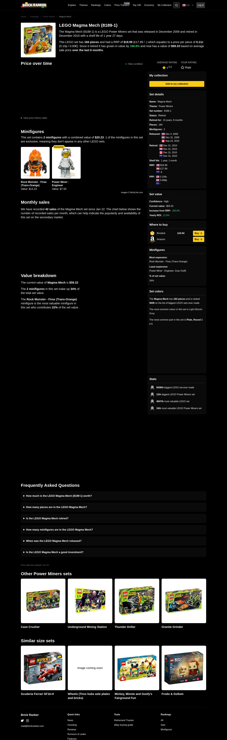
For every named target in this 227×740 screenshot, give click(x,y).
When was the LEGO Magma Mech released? (54, 480)
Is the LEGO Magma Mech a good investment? (54, 491)
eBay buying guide (123, 664)
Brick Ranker (30, 653)
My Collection (164, 5)
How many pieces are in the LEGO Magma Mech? (56, 446)
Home (23, 16)
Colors (107, 5)
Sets (163, 664)
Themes (83, 5)
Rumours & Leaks (76, 673)
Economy (149, 5)
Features (72, 678)
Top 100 (137, 5)
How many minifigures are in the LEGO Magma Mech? (59, 468)
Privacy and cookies (77, 682)
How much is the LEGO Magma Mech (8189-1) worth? (59, 434)
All (162, 659)
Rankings (96, 5)
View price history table (35, 118)
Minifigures (166, 668)
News (70, 659)
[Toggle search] (176, 5)
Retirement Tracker (124, 659)
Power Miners (49, 16)
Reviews (71, 668)
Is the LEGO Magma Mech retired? (47, 457)
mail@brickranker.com (32, 665)
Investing (72, 664)
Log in (200, 5)
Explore (72, 5)
